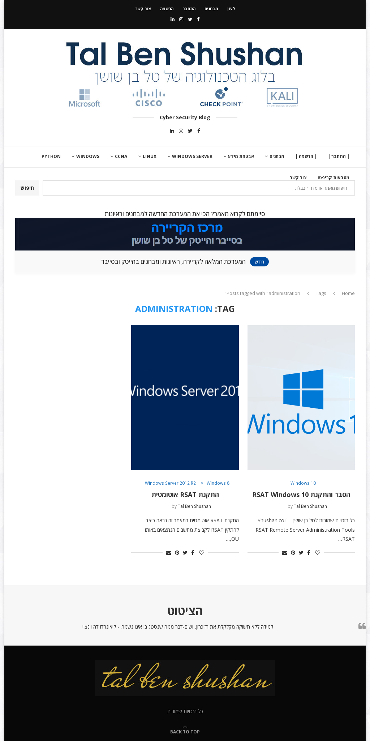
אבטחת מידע (241, 156)
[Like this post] (317, 552)
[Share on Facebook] (308, 552)
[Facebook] (198, 19)
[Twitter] (190, 19)
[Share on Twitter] (301, 552)
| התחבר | (338, 156)
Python (51, 156)
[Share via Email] (284, 552)
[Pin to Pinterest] (293, 552)
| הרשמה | (306, 156)
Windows (87, 156)
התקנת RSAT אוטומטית (185, 494)
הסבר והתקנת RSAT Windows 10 (301, 494)
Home (348, 293)
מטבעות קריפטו (333, 178)
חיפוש (27, 187)
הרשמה (166, 8)
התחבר (188, 8)
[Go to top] (185, 731)
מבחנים (211, 8)
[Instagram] (181, 19)
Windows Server (192, 156)
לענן (231, 8)
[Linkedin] (173, 19)
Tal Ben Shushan (310, 506)
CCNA (121, 156)
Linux (149, 156)
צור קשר (143, 8)
